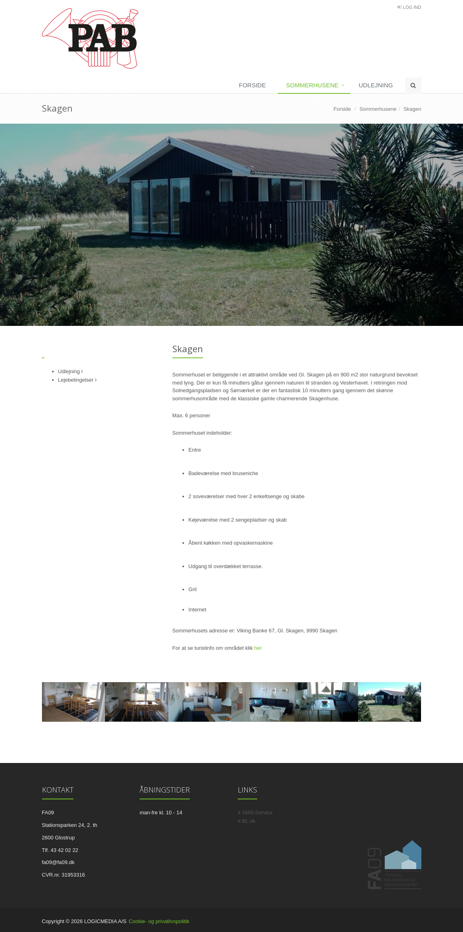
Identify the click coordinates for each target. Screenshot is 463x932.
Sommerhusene (312, 85)
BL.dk (247, 821)
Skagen (412, 109)
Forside (252, 85)
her (258, 648)
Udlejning (375, 85)
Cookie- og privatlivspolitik (159, 921)
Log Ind (412, 7)
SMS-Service (255, 812)
